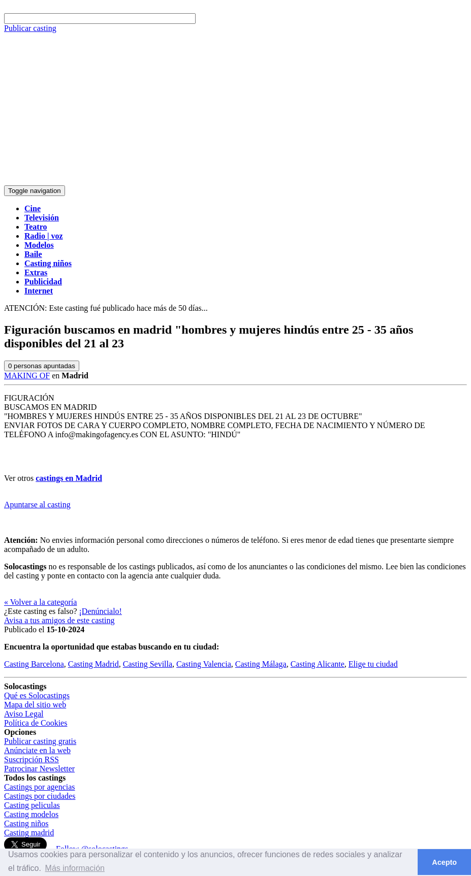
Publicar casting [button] (30, 28)
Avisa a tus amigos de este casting (59, 620)
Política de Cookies (35, 723)
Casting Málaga (261, 664)
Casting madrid (29, 832)
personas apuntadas (41, 366)
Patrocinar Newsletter (39, 768)
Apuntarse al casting (37, 504)
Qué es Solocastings (37, 695)
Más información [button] (75, 868)
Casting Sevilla (147, 664)
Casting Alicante (317, 664)
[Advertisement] (235, 109)
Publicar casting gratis (40, 741)
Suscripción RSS (31, 759)
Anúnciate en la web (37, 750)
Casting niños (26, 823)
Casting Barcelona (34, 664)
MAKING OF (27, 375)
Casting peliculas (32, 805)
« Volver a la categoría (40, 602)
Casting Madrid (93, 664)
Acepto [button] (444, 862)
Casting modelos (31, 814)
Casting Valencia (203, 664)
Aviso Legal (23, 713)
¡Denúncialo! (100, 611)
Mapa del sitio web (35, 704)
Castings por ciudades (39, 796)
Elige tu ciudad (373, 664)
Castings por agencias (39, 787)
